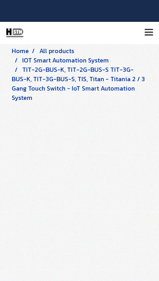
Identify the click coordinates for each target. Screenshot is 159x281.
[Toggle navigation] (148, 32)
